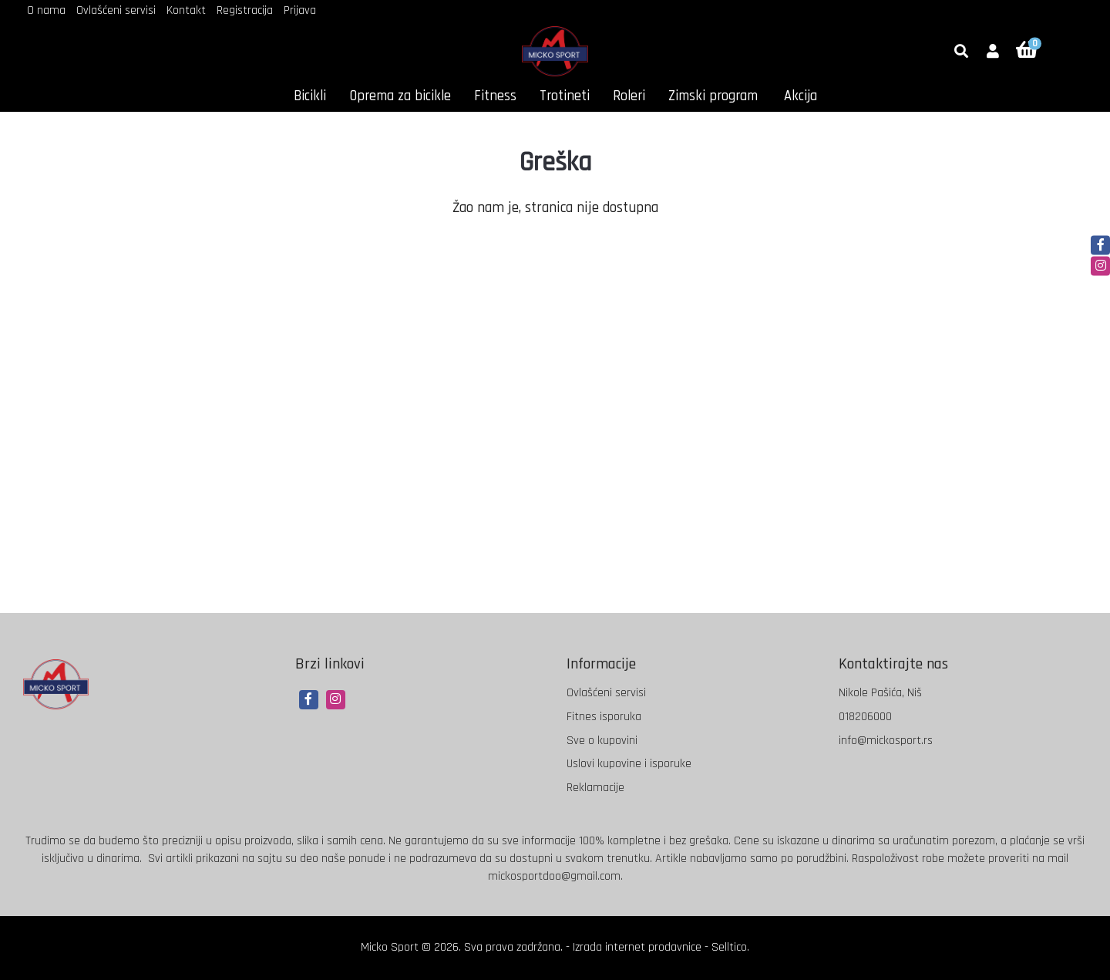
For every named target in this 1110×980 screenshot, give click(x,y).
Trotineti (565, 96)
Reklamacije (595, 788)
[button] (993, 52)
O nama (46, 10)
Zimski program (713, 96)
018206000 (865, 717)
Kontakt (186, 10)
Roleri (629, 96)
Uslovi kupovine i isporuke (629, 764)
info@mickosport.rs (886, 740)
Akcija (800, 96)
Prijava (300, 10)
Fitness (495, 96)
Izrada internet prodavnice (637, 947)
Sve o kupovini (602, 740)
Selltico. (730, 947)
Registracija (245, 10)
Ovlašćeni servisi (116, 10)
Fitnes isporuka (604, 717)
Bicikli (310, 96)
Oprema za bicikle (400, 96)
